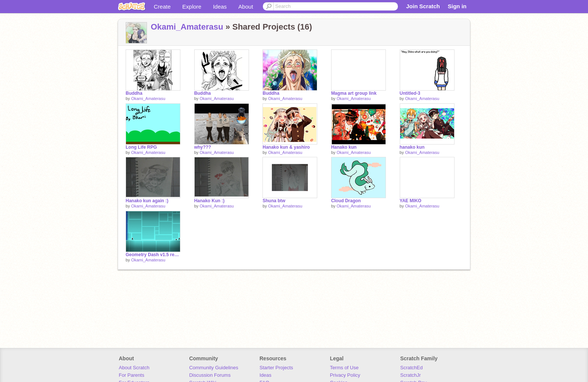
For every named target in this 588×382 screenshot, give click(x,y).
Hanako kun (344, 147)
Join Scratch (423, 6)
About (245, 6)
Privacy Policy (345, 375)
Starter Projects (276, 367)
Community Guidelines (213, 367)
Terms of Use (344, 367)
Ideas (220, 6)
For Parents (131, 375)
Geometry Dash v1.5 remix (153, 254)
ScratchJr (410, 375)
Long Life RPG (141, 147)
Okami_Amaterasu (187, 26)
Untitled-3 (410, 93)
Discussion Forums (210, 375)
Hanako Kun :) (209, 200)
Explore (191, 6)
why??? (202, 147)
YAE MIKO (411, 200)
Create (162, 6)
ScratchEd (411, 367)
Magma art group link (353, 93)
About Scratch (134, 367)
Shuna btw (273, 200)
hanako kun (412, 147)
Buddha (134, 93)
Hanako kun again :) (147, 200)
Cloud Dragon (346, 200)
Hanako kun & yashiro (286, 147)
